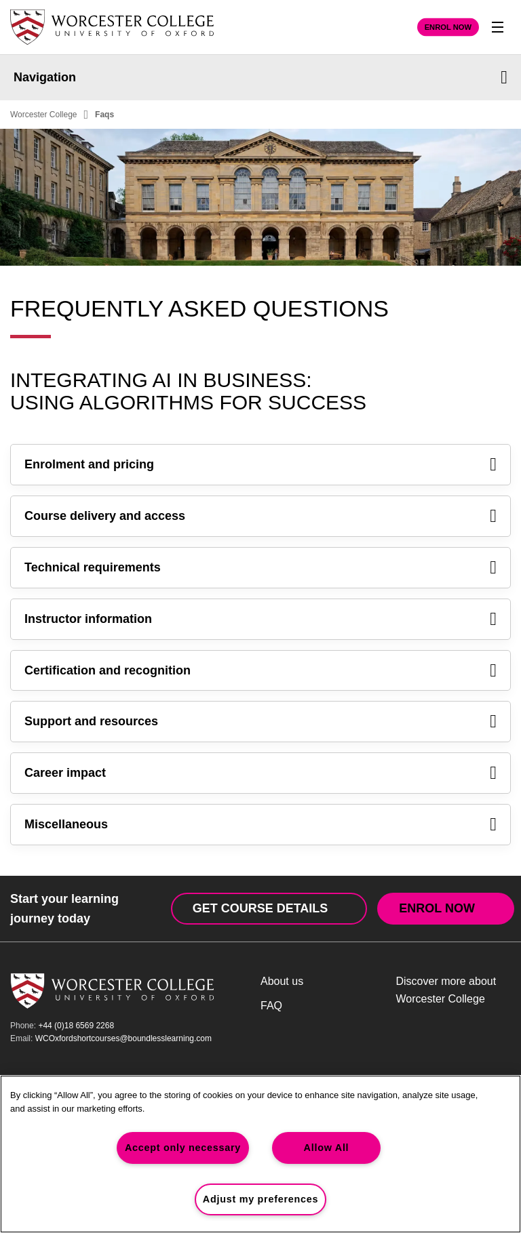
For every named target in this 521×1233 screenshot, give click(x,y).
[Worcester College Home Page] (112, 27)
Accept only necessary (183, 1147)
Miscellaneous (260, 824)
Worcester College (43, 114)
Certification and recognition (260, 671)
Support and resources (260, 721)
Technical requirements (260, 568)
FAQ (271, 1005)
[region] (260, 1154)
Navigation (260, 77)
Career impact (260, 773)
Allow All (326, 1147)
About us (281, 981)
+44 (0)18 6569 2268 (76, 1025)
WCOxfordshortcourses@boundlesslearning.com (123, 1038)
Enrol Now (448, 27)
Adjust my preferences (260, 1199)
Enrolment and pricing (260, 465)
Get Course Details (260, 908)
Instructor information (260, 619)
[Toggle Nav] (497, 27)
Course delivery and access (260, 516)
